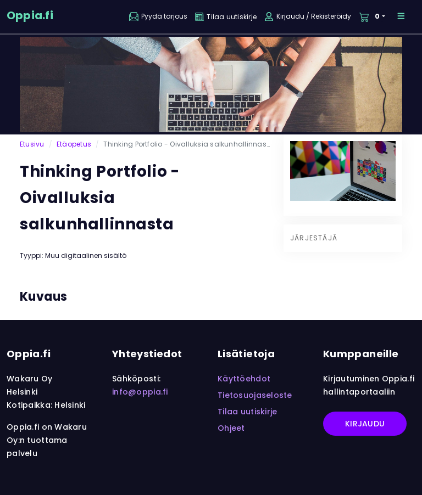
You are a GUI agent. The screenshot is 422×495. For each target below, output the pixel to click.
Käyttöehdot (244, 378)
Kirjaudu (365, 423)
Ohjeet (231, 428)
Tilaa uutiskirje (247, 411)
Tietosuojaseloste (255, 395)
